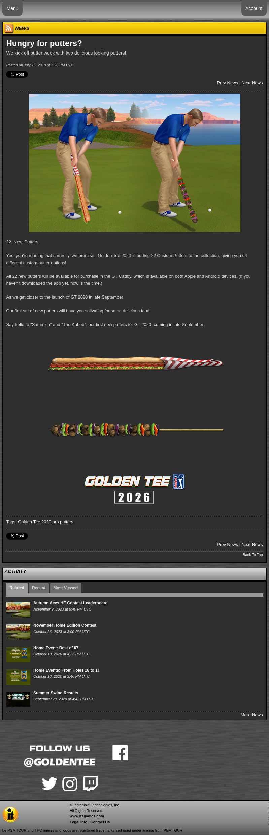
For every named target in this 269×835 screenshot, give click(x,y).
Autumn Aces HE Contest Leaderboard (70, 603)
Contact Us (100, 822)
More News (252, 714)
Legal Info (78, 822)
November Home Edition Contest (64, 625)
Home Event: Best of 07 (55, 648)
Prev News (227, 82)
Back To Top (253, 555)
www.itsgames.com (87, 816)
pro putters (63, 521)
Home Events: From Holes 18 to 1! (66, 670)
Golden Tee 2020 (34, 521)
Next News (252, 82)
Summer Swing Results (55, 693)
